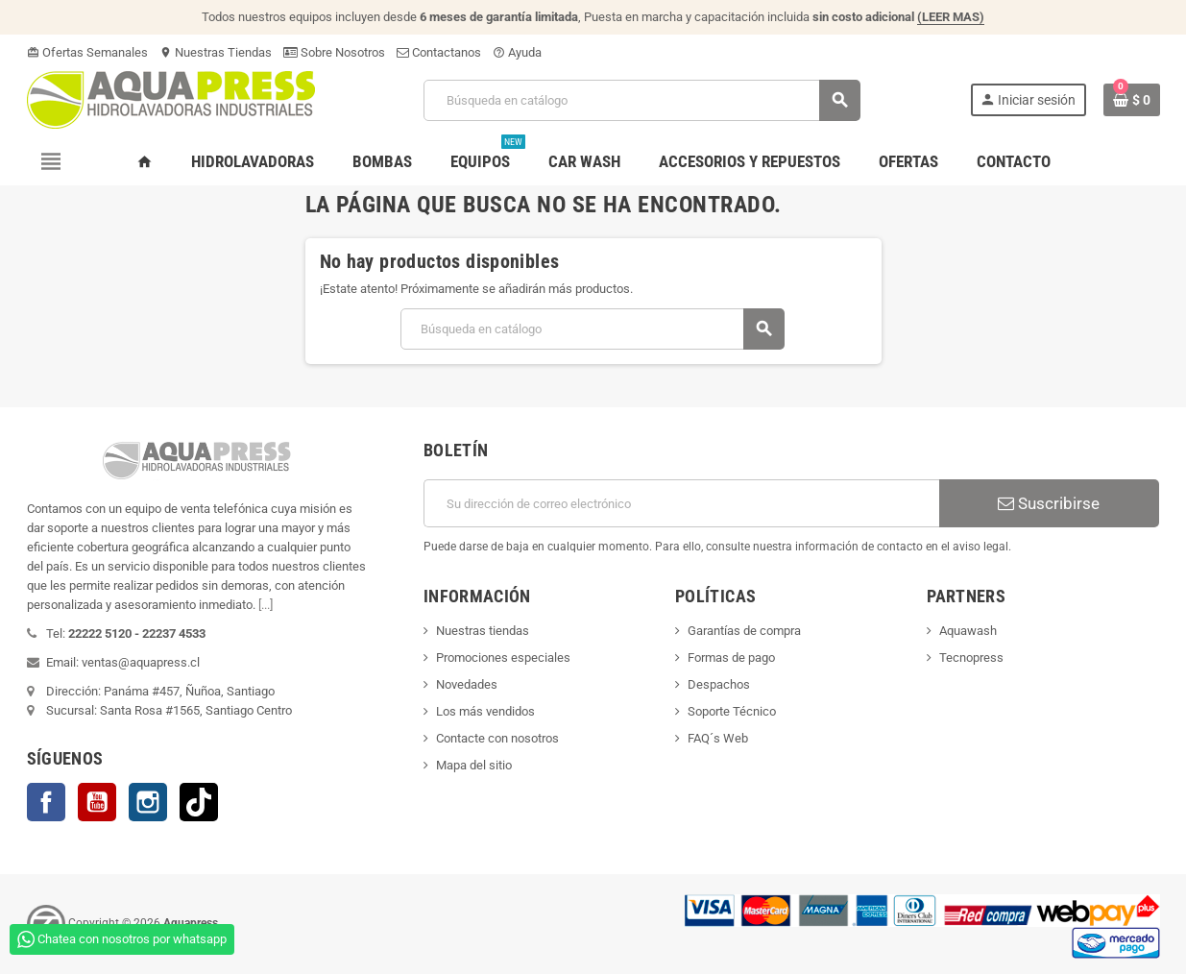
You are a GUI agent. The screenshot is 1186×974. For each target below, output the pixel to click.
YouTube (97, 802)
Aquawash (968, 630)
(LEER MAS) (950, 17)
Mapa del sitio (474, 765)
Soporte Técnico (732, 711)
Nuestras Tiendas (215, 52)
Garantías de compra (744, 630)
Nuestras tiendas (482, 630)
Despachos (719, 684)
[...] (265, 604)
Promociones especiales (503, 657)
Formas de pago (731, 657)
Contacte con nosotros (497, 738)
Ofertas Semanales (87, 52)
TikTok (199, 802)
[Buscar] (641, 100)
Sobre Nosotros (334, 52)
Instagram (148, 802)
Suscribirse (1049, 503)
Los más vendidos (485, 711)
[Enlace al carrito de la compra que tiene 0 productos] (1131, 100)
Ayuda (517, 52)
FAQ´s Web (718, 738)
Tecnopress (971, 657)
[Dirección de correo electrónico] (681, 503)
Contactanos (439, 52)
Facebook (46, 802)
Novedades (466, 684)
